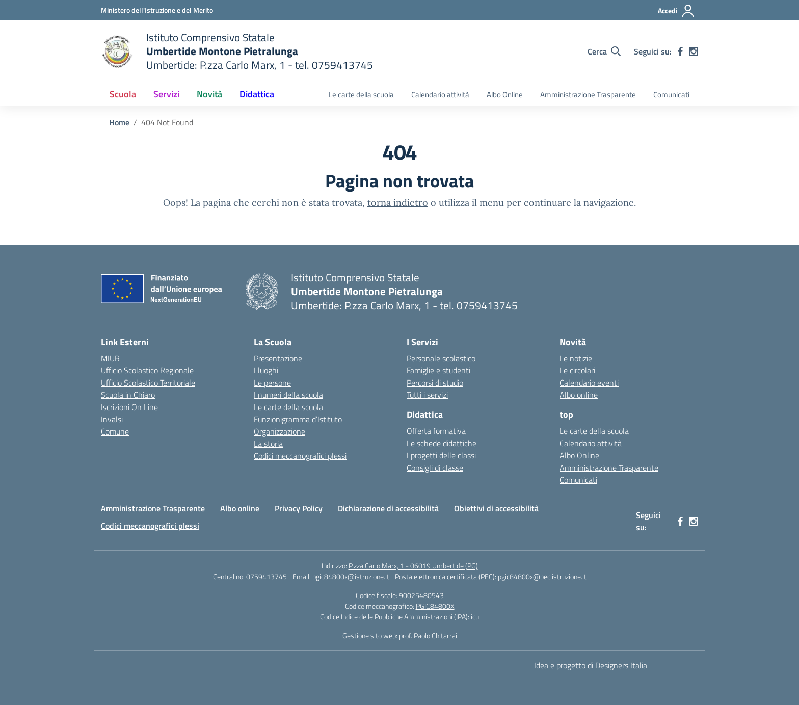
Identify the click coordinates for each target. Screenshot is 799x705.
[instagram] (693, 51)
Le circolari (577, 370)
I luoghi (266, 370)
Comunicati (671, 94)
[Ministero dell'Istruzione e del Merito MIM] (157, 10)
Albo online (579, 395)
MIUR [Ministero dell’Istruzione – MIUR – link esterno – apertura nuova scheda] (110, 358)
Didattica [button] (256, 94)
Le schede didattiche (441, 443)
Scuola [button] (123, 94)
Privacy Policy (299, 508)
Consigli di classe (435, 468)
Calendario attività (440, 94)
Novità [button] (209, 94)
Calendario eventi (589, 382)
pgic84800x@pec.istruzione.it (542, 576)
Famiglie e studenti (438, 370)
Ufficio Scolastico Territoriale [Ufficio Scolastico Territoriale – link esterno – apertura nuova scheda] (148, 382)
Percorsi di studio (435, 382)
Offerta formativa (436, 431)
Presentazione (278, 358)
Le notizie (576, 358)
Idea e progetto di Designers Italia (590, 665)
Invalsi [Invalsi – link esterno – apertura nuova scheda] (112, 419)
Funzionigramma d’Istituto (298, 419)
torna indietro (397, 202)
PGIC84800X (435, 606)
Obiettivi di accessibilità (496, 508)
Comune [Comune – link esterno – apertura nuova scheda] (115, 431)
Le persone (272, 382)
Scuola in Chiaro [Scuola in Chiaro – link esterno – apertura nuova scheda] (128, 395)
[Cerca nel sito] (604, 51)
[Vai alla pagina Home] (119, 122)
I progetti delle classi (441, 455)
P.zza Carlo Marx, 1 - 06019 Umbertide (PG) (413, 565)
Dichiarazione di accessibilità (388, 508)
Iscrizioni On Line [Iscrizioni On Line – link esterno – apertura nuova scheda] (129, 407)
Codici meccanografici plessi (300, 456)
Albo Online (505, 94)
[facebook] (680, 51)
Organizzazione (279, 431)
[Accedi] (676, 10)
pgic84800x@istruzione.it (350, 576)
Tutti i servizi (427, 395)
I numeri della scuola (288, 395)
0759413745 (266, 576)
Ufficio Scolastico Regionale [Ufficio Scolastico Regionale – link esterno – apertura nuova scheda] (147, 370)
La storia (268, 444)
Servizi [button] (166, 94)
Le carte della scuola (361, 94)
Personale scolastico (441, 358)
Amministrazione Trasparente (588, 94)
